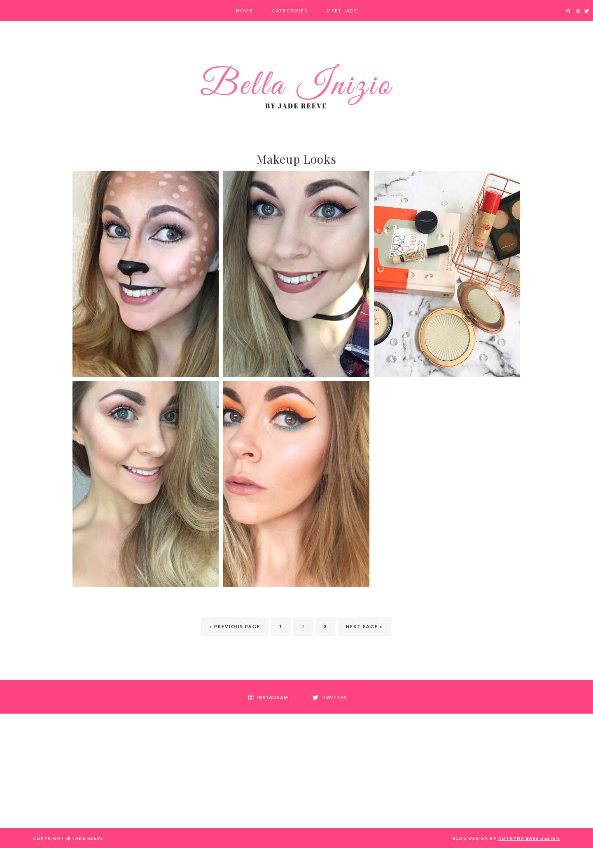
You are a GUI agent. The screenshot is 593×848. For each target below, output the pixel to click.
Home (244, 10)
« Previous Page (234, 626)
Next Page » (364, 626)
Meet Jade (342, 10)
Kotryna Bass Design (529, 838)
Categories (290, 10)
